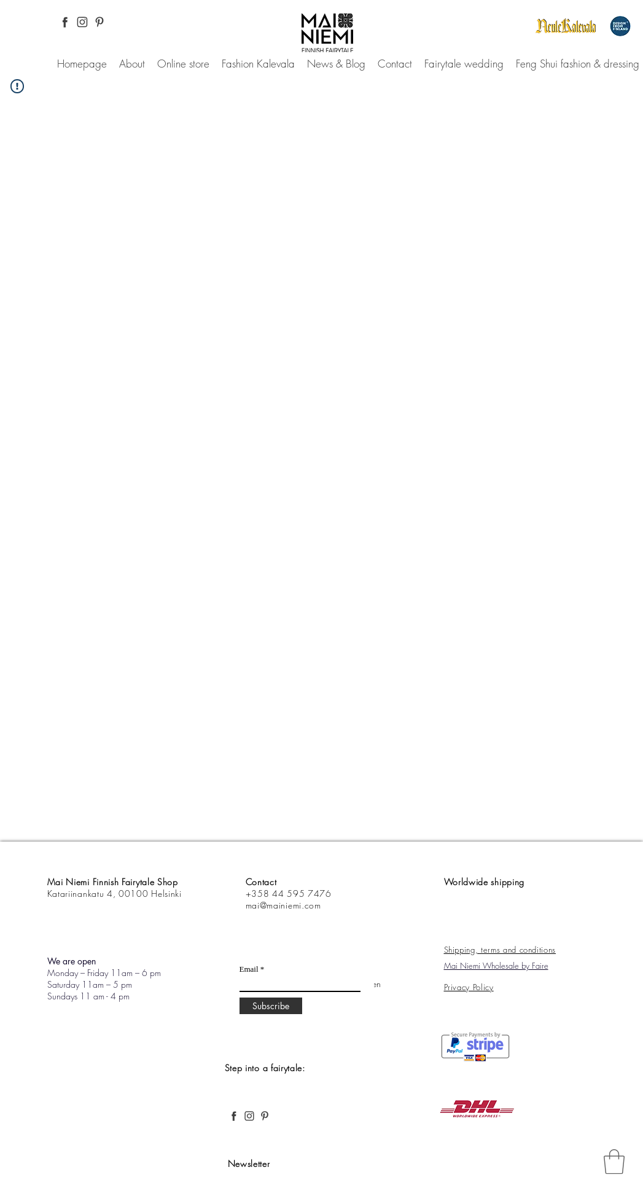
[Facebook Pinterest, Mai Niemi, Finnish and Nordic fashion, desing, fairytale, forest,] (65, 22)
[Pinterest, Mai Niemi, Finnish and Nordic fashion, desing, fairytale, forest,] (99, 22)
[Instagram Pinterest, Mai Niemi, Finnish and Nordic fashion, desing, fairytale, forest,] (82, 22)
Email (249, 969)
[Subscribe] (271, 1006)
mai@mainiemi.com (283, 905)
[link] (614, 1161)
